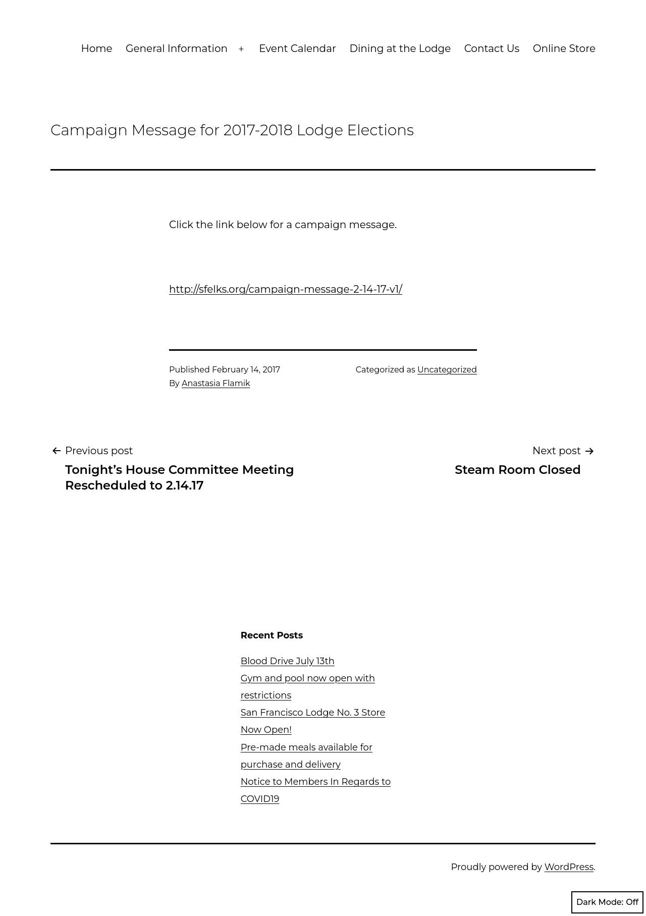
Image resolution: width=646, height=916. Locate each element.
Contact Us (492, 48)
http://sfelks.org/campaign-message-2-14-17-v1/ (285, 289)
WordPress (569, 867)
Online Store (564, 48)
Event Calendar (297, 48)
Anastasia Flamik (216, 383)
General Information (177, 48)
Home (97, 48)
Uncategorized (447, 369)
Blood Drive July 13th (288, 661)
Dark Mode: (607, 902)
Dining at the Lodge (400, 48)
